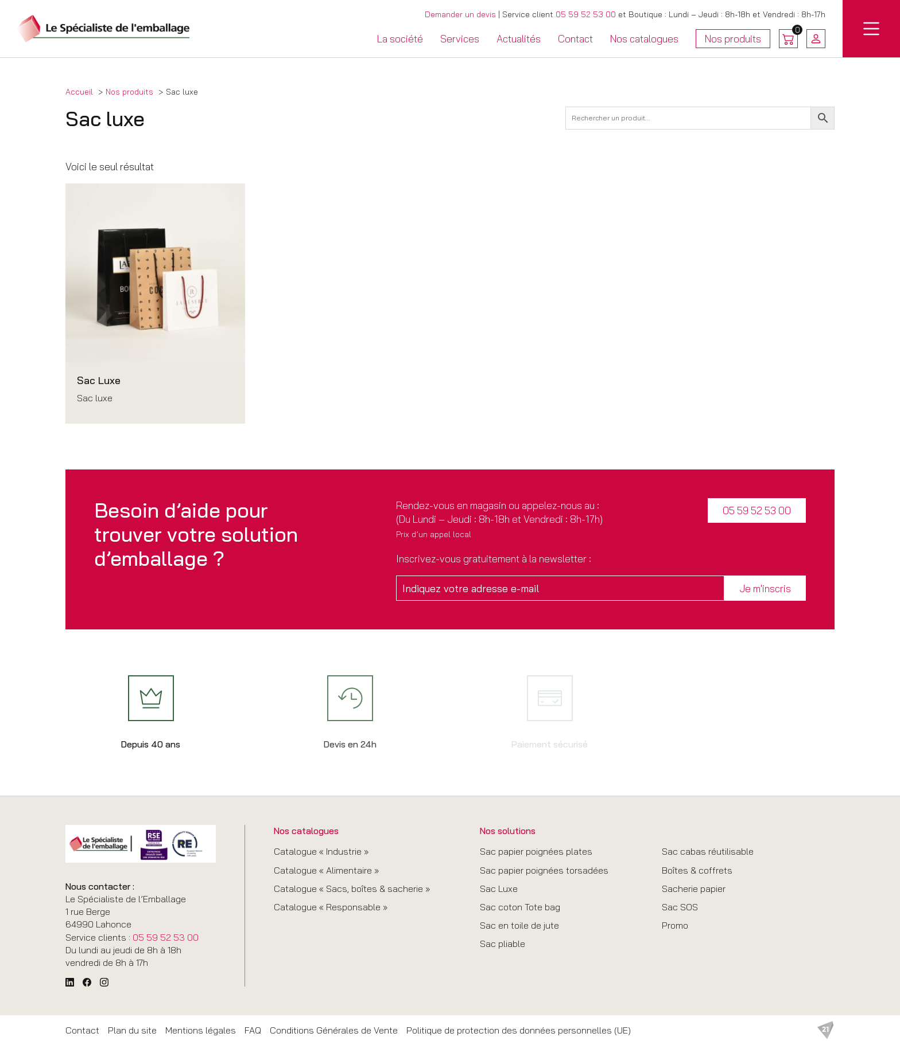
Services (459, 38)
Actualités (518, 38)
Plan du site (132, 1030)
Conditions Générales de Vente (334, 1030)
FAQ (253, 1030)
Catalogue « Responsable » (330, 907)
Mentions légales (200, 1030)
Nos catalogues (644, 38)
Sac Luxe (499, 888)
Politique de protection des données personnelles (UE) (518, 1030)
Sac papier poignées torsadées (544, 870)
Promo (675, 925)
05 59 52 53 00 (586, 14)
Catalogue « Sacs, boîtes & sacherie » (352, 888)
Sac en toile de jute (519, 925)
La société (400, 38)
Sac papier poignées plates (536, 851)
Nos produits (733, 40)
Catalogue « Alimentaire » (326, 870)
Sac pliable (502, 943)
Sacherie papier (694, 888)
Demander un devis (460, 14)
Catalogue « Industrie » (321, 851)
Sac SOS (680, 907)
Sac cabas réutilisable (708, 851)
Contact (575, 38)
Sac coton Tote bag (520, 907)
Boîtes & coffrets (697, 870)
